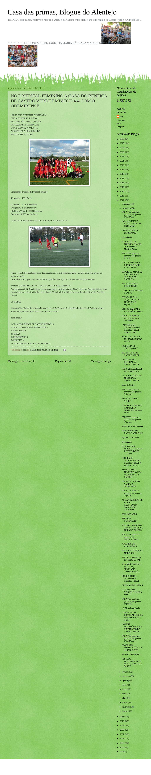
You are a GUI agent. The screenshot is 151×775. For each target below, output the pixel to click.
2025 (122, 143)
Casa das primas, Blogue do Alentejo (62, 12)
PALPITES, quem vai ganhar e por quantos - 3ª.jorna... (132, 419)
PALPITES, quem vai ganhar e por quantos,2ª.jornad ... (131, 537)
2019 (122, 169)
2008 (122, 730)
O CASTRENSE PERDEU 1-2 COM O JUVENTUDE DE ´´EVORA (132, 450)
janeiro (125, 711)
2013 (122, 196)
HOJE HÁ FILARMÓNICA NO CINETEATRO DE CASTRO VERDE (131, 628)
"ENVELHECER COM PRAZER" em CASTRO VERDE (131, 378)
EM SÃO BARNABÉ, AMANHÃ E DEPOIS (132, 310)
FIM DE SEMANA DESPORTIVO (130, 284)
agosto (125, 680)
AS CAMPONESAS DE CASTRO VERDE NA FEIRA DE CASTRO (132, 527)
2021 (122, 161)
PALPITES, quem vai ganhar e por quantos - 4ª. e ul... (132, 255)
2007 (122, 734)
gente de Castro (128, 385)
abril (124, 698)
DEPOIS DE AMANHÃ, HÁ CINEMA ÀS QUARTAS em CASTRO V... (132, 275)
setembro (126, 676)
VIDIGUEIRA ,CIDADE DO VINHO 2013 (132, 370)
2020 (122, 165)
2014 (122, 191)
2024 (122, 148)
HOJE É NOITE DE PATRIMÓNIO (130, 231)
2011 (122, 717)
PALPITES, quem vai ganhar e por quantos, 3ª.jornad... (132, 391)
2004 (122, 747)
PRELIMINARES (129, 514)
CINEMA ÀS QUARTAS (132, 585)
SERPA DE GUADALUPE (129, 519)
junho (125, 689)
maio (124, 694)
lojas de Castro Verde (130, 437)
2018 (122, 174)
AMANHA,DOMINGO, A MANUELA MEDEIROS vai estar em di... (132, 409)
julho (124, 685)
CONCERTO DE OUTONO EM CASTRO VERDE (130, 578)
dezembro (126, 204)
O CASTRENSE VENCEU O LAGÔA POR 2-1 (132, 592)
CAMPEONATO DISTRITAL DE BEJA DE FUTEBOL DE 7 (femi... (132, 616)
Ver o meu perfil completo (121, 124)
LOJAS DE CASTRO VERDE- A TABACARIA (131, 483)
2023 (122, 152)
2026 (122, 139)
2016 (122, 183)
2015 (122, 187)
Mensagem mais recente (21, 361)
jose (121, 117)
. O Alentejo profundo (131, 608)
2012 (122, 200)
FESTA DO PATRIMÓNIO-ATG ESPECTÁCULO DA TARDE (132, 662)
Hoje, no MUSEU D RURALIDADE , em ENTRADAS (131, 223)
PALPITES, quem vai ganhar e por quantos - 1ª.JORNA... (132, 214)
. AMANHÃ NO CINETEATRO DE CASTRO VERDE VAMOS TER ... (131, 329)
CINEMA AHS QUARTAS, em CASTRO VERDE (130, 362)
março (125, 702)
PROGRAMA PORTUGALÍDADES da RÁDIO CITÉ (132, 647)
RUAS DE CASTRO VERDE (130, 399)
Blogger (91, 769)
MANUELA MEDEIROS (132, 426)
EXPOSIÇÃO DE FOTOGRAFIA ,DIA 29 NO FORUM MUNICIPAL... (131, 245)
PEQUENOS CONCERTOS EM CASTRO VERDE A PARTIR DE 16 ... (131, 462)
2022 (122, 156)
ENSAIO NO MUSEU (131, 654)
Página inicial (63, 361)
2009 (122, 726)
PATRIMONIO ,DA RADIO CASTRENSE (132, 432)
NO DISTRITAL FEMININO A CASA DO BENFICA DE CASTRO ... (132, 473)
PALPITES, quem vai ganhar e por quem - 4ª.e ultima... (131, 318)
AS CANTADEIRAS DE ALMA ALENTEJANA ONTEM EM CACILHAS (132, 505)
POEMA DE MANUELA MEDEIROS (132, 552)
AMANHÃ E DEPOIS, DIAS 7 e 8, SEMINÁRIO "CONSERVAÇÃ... (131, 568)
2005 (122, 743)
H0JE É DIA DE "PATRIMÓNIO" (130, 347)
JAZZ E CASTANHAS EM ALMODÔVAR (131, 558)
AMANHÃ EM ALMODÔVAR (129, 545)
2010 (122, 721)
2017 (122, 178)
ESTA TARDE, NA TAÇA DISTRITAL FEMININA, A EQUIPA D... (131, 301)
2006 (122, 738)
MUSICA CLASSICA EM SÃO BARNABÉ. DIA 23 (132, 339)
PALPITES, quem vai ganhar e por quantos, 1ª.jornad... (132, 601)
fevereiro (126, 707)
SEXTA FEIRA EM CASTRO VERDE (130, 354)
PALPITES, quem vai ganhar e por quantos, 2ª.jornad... (132, 493)
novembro (126, 208)
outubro (125, 672)
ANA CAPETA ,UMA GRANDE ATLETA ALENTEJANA (131, 265)
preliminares (127, 237)
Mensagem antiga (101, 361)
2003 (122, 752)
